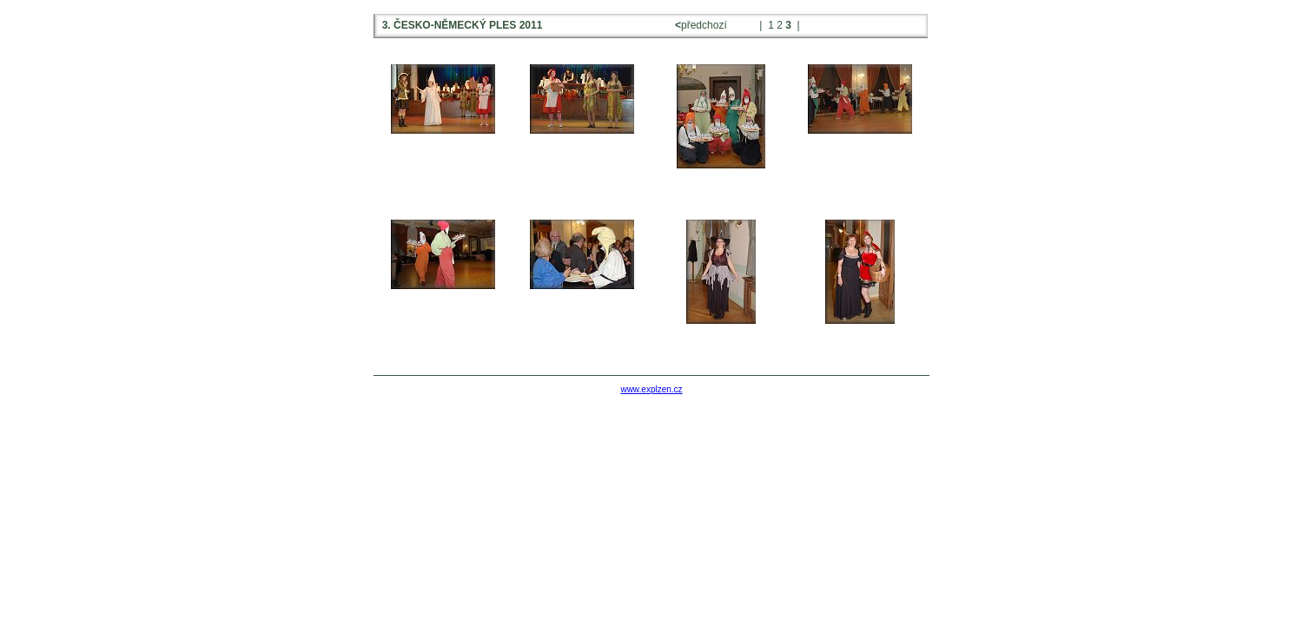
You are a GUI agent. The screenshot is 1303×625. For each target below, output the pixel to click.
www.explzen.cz (651, 389)
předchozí (702, 25)
